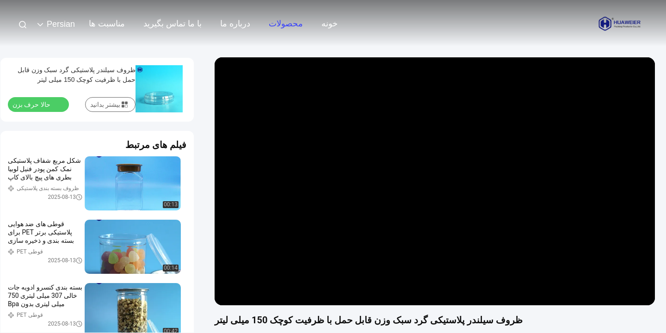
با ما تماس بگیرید (172, 23)
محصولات (286, 23)
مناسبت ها (107, 23)
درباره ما (235, 23)
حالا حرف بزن (37, 104)
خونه (329, 23)
